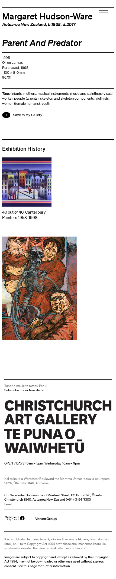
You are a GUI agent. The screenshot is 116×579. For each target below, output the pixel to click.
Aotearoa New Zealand (24, 24)
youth (45, 103)
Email (8, 504)
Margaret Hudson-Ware (47, 16)
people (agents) (26, 98)
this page (30, 566)
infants (16, 93)
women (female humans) (21, 103)
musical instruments (53, 93)
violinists (102, 98)
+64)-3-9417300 (79, 499)
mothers (29, 93)
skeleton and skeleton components (67, 98)
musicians (78, 93)
